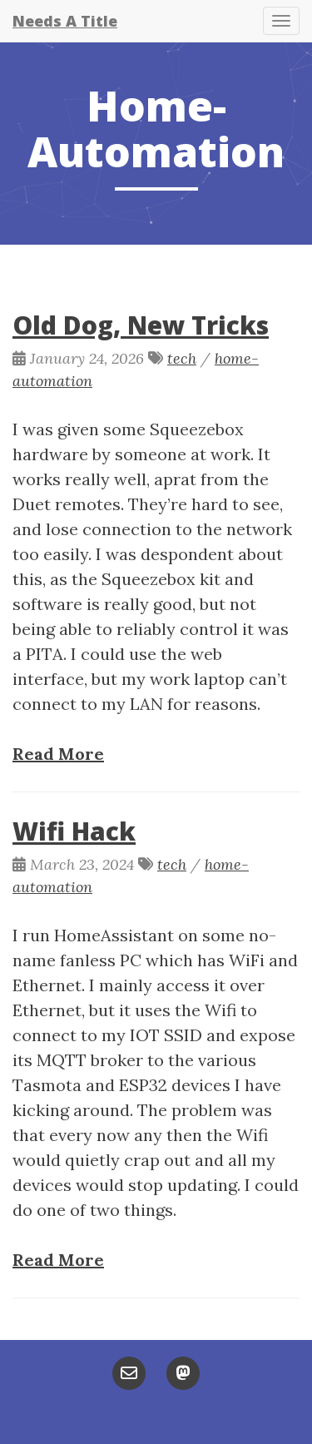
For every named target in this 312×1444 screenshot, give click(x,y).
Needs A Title (64, 21)
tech (181, 358)
